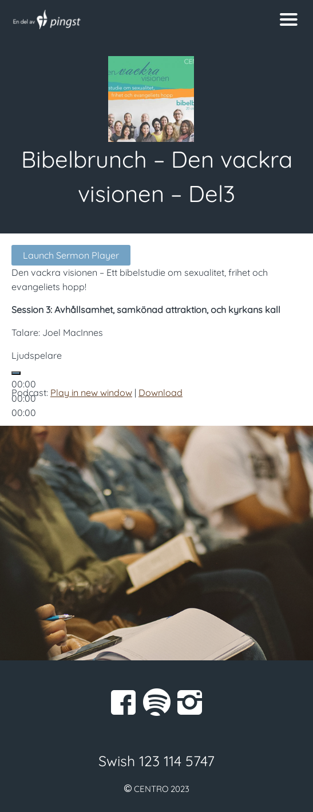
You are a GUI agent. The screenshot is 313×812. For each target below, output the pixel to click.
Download (160, 392)
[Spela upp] (16, 373)
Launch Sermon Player (71, 255)
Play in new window (91, 392)
